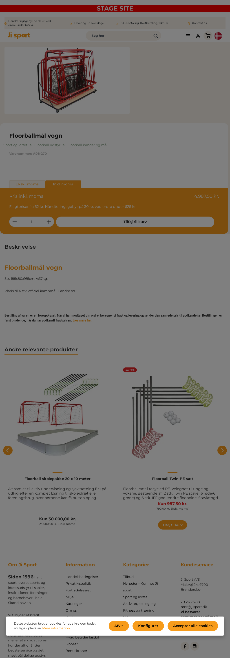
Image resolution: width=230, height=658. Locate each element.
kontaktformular (194, 636)
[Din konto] (185, 38)
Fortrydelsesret (78, 543)
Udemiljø (130, 569)
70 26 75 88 (190, 554)
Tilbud (128, 529)
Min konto (74, 576)
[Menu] (175, 38)
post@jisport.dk (194, 559)
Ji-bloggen (75, 583)
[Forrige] (8, 385)
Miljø (69, 549)
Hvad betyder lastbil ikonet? (82, 593)
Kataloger (74, 556)
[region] (67, 85)
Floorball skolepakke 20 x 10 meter (57, 414)
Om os (71, 563)
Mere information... (45, 630)
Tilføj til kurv (167, 155)
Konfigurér (156, 627)
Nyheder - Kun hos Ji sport (140, 539)
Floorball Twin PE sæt (172, 414)
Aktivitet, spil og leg (139, 556)
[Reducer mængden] (143, 141)
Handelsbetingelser (82, 529)
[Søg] (130, 38)
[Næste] (222, 385)
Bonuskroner (76, 603)
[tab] (20, 182)
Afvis (131, 627)
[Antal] (160, 141)
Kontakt (72, 569)
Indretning (132, 576)
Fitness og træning (139, 563)
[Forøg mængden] (177, 141)
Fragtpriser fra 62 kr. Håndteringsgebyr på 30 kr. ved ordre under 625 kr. (181, 123)
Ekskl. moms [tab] (155, 104)
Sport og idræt (135, 549)
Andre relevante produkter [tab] (41, 284)
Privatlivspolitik (78, 536)
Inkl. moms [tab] (192, 104)
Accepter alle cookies (195, 627)
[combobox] (93, 38)
